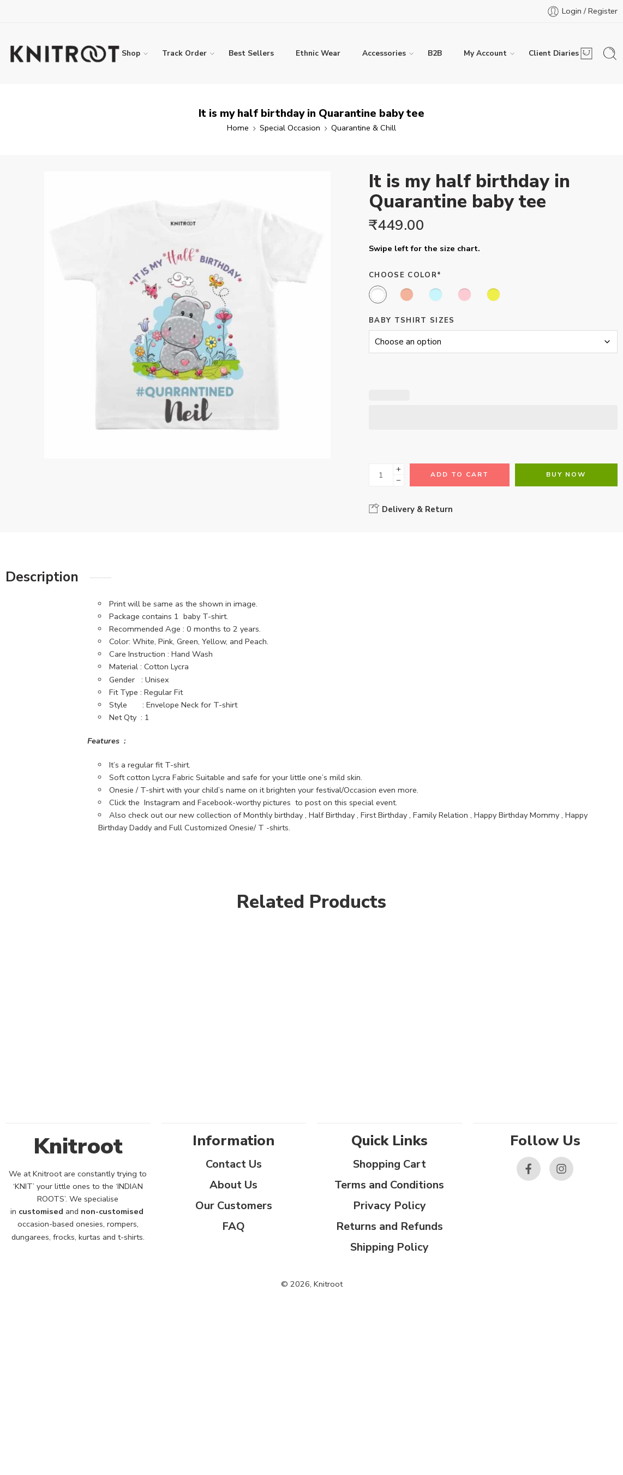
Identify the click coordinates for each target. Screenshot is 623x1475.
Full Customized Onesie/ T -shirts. (229, 827)
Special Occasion (290, 127)
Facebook (214, 802)
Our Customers (233, 1205)
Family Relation (440, 815)
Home (238, 127)
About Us (233, 1184)
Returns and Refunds (389, 1226)
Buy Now (566, 474)
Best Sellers (251, 53)
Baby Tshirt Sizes (411, 320)
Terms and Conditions (389, 1184)
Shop (131, 53)
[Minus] (398, 480)
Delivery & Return (411, 509)
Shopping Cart (389, 1164)
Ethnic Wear (318, 53)
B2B (435, 53)
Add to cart (459, 474)
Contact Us (234, 1164)
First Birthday (384, 815)
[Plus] (398, 469)
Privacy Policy (389, 1205)
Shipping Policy (389, 1247)
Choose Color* (405, 275)
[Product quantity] (381, 474)
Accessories (384, 53)
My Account (485, 53)
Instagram (162, 802)
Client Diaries (554, 53)
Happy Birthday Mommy (516, 815)
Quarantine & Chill (363, 127)
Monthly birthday (273, 815)
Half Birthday (332, 815)
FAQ (233, 1226)
